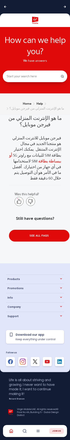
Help (39, 103)
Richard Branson (17, 398)
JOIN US (56, 430)
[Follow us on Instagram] (22, 361)
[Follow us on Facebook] (10, 361)
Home (27, 103)
